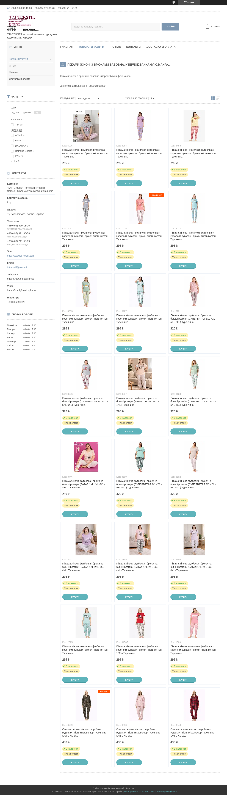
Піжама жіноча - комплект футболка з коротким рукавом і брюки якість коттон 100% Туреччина (139, 650)
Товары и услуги (18, 58)
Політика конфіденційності (164, 791)
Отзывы (13, 72)
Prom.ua (130, 788)
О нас (12, 65)
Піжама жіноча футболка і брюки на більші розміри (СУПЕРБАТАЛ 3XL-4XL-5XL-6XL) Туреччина (193, 318)
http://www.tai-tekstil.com (20, 255)
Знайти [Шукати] (170, 26)
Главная (66, 46)
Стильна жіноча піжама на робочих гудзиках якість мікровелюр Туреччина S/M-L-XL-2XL (84, 732)
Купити (75, 183)
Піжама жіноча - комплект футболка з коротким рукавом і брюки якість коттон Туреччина (84, 153)
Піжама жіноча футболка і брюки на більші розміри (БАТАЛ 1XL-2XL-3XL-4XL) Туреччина (137, 401)
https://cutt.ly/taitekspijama (21, 290)
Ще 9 (17, 161)
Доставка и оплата (20, 78)
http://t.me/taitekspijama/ (20, 278)
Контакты (133, 46)
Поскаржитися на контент (136, 791)
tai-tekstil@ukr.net (17, 267)
